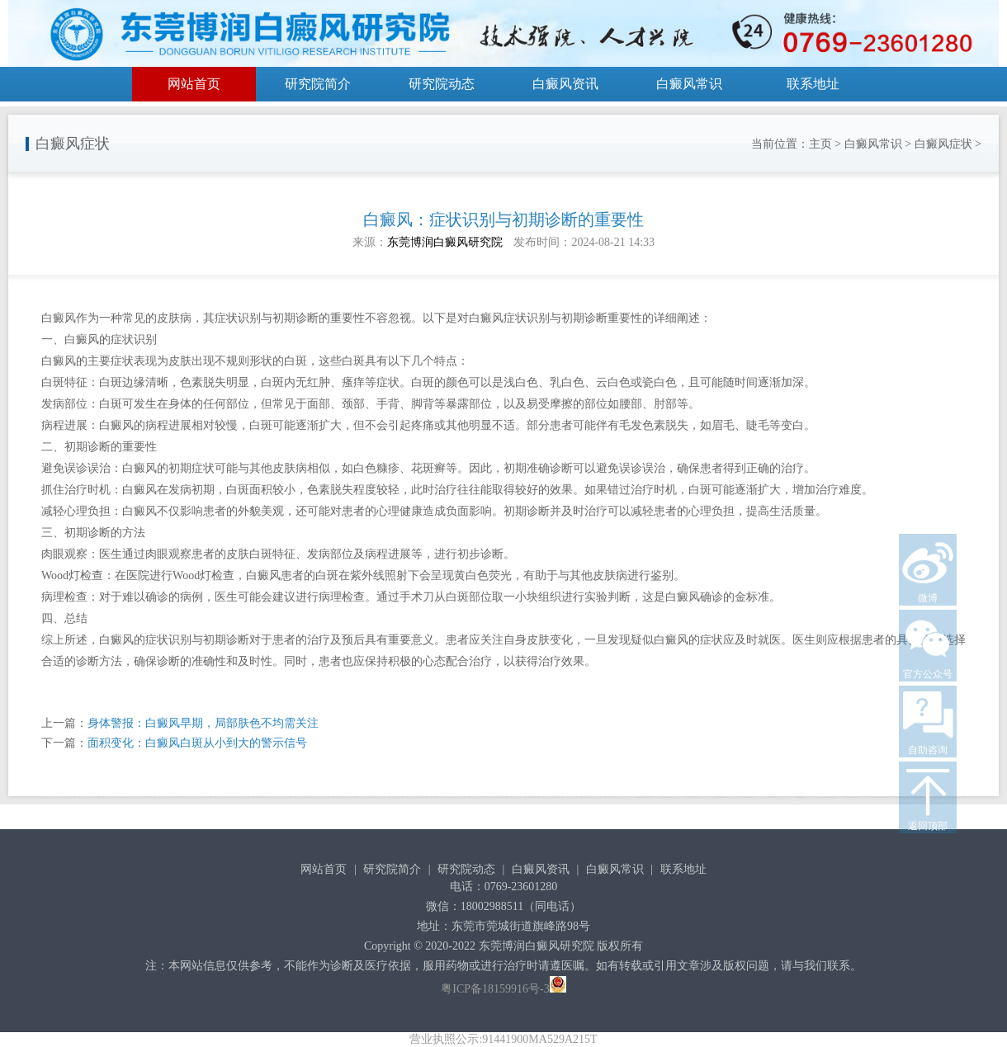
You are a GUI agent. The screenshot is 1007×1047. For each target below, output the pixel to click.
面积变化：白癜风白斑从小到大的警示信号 (197, 743)
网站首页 (194, 84)
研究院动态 (442, 84)
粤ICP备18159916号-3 (495, 989)
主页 (820, 144)
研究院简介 (318, 84)
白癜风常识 (689, 84)
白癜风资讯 (565, 84)
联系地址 (813, 84)
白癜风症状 (943, 144)
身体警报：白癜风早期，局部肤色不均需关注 (203, 723)
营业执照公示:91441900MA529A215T (503, 1039)
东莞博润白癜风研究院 (445, 242)
